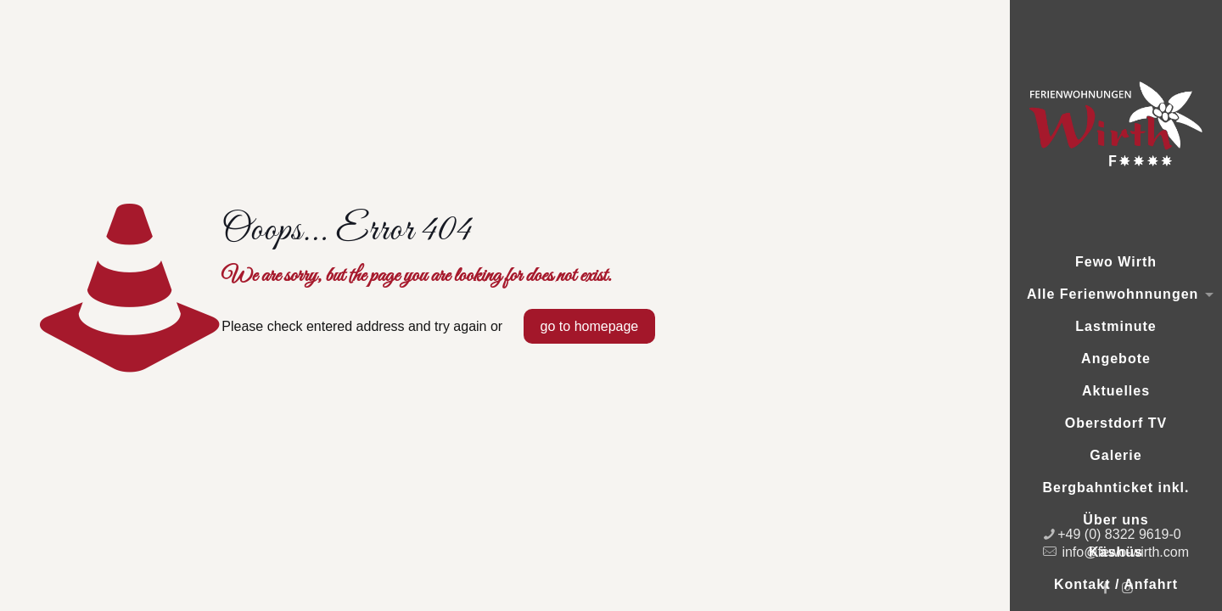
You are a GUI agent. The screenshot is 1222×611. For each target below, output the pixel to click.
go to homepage (590, 326)
